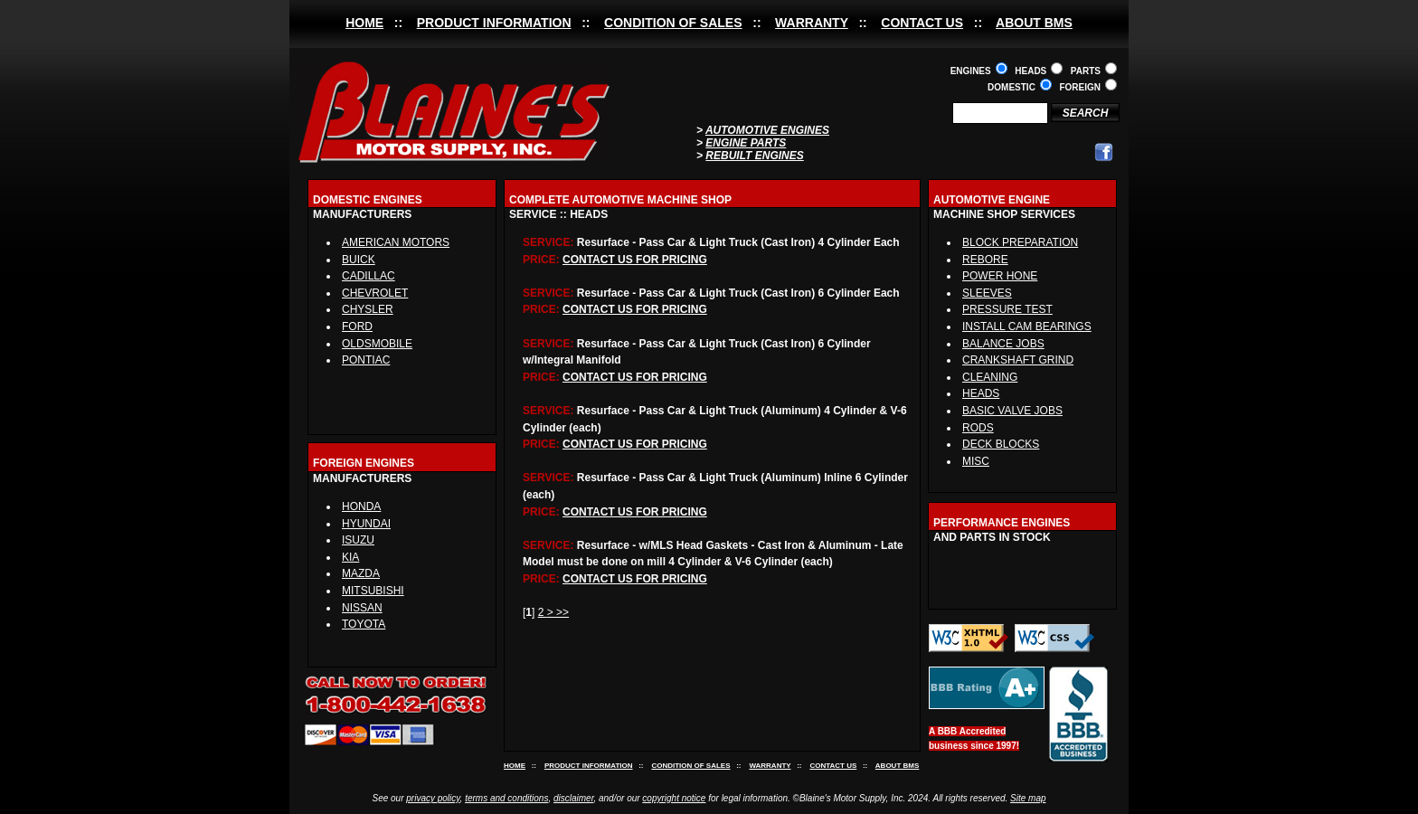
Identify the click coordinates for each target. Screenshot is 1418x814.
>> (562, 612)
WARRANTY (811, 22)
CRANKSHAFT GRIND (1017, 360)
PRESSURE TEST (1007, 309)
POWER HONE (999, 276)
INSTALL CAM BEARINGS (1027, 326)
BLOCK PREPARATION (1020, 242)
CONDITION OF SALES (673, 22)
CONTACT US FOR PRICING (634, 259)
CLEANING (989, 377)
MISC (975, 461)
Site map (1027, 798)
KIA (350, 557)
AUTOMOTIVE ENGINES (767, 130)
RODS (978, 427)
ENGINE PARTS (745, 143)
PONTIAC (366, 360)
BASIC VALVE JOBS (1012, 410)
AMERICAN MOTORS (395, 242)
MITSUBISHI (373, 590)
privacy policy (432, 798)
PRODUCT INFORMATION (494, 22)
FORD (357, 326)
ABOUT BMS (1034, 22)
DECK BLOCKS (1000, 444)
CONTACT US (922, 22)
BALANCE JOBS (1003, 343)
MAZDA (361, 573)
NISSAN (362, 607)
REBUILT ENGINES (754, 155)
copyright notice (673, 798)
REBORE (985, 259)
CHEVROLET (375, 293)
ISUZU (358, 540)
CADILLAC (368, 276)
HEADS (980, 393)
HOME (364, 22)
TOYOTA (363, 624)
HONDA (361, 506)
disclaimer (573, 798)
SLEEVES (987, 293)
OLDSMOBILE (377, 343)
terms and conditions (506, 798)
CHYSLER (367, 309)
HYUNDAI (366, 523)
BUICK (358, 259)
